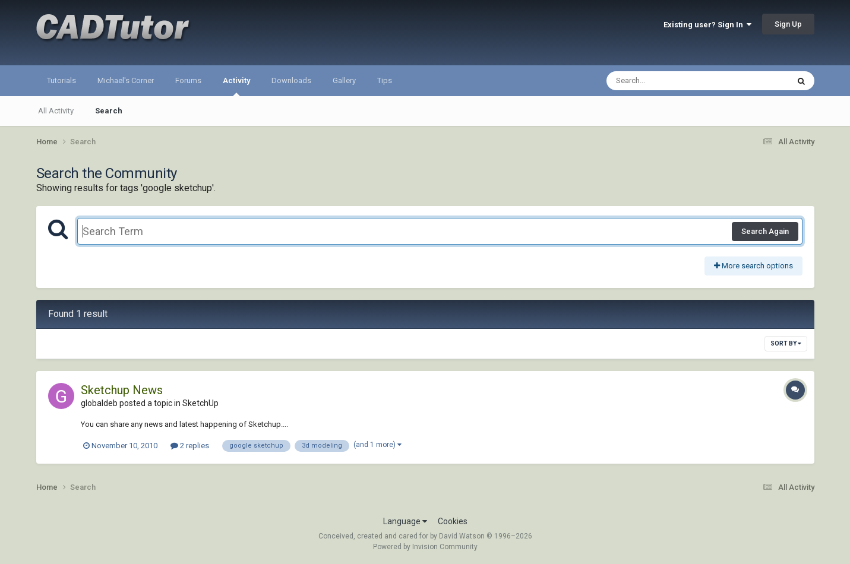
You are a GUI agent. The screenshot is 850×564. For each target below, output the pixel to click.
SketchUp (200, 403)
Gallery (344, 80)
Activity (236, 86)
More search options (753, 265)
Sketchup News (122, 390)
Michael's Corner (125, 80)
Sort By (785, 343)
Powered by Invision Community (425, 547)
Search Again (765, 231)
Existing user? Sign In (707, 24)
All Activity (56, 110)
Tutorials (61, 80)
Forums (188, 80)
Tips (384, 80)
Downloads (291, 80)
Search (108, 110)
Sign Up (788, 24)
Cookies (452, 521)
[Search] (666, 80)
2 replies (189, 445)
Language (405, 521)
